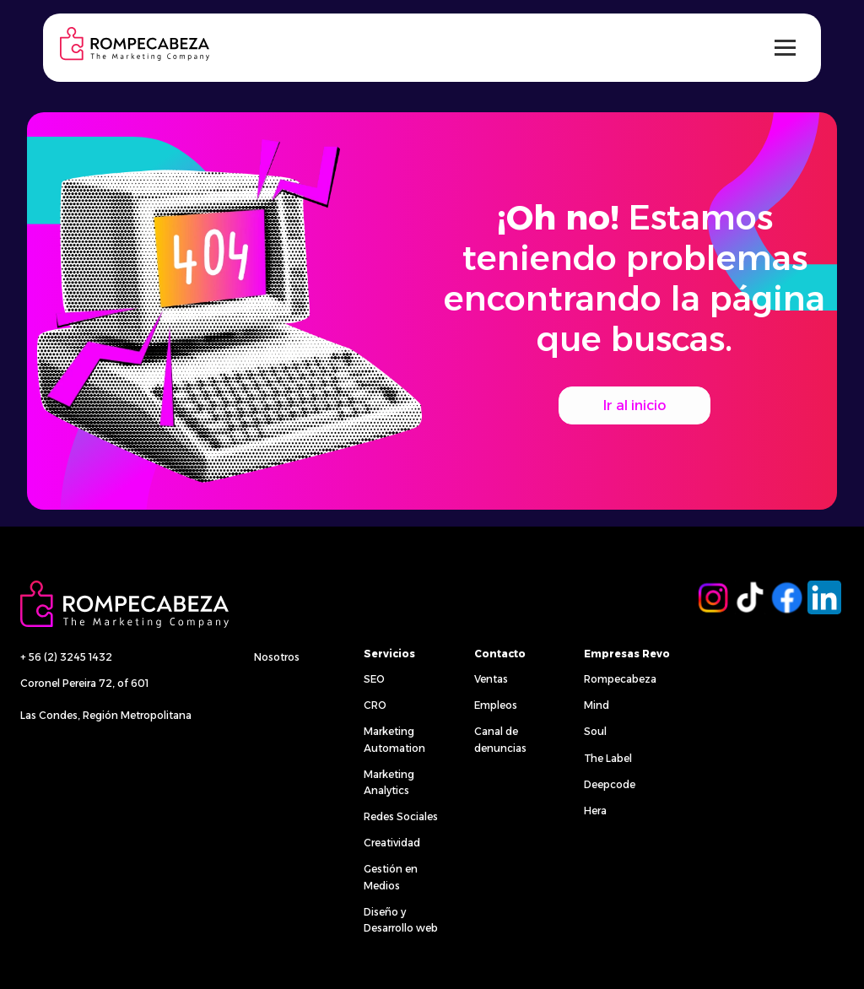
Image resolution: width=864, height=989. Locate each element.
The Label (608, 758)
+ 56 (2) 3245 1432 (66, 657)
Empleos (495, 705)
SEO (374, 679)
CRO (375, 705)
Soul (595, 731)
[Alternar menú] (785, 47)
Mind (596, 705)
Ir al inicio (634, 405)
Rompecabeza (620, 679)
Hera (595, 810)
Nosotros (277, 657)
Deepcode (609, 784)
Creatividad (392, 842)
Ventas (491, 679)
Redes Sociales (401, 816)
